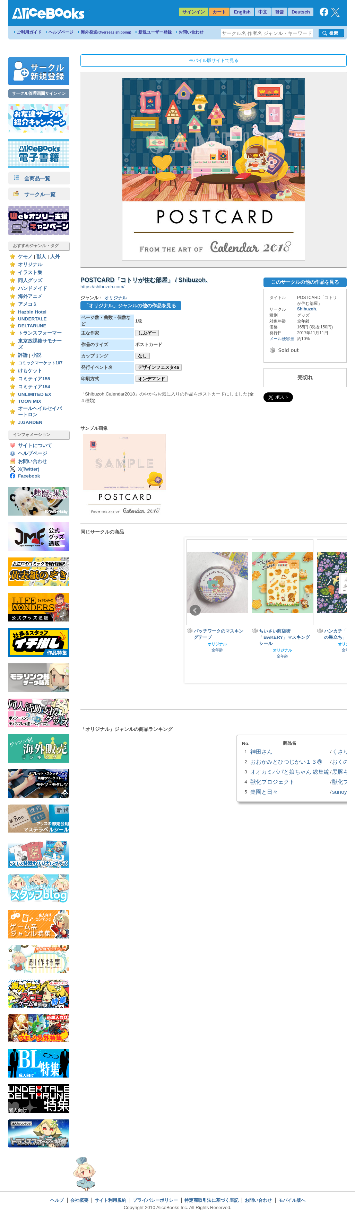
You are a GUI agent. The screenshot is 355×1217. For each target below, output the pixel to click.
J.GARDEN (30, 422)
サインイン (193, 12)
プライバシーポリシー (155, 1200)
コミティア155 (34, 378)
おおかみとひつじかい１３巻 (286, 762)
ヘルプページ (61, 32)
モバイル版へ (291, 1200)
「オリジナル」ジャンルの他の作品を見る (130, 305)
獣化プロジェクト (272, 782)
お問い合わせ (191, 32)
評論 (23, 355)
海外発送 (106, 32)
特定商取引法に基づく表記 (211, 1200)
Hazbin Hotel (32, 312)
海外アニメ (30, 296)
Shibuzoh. (307, 309)
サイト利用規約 (110, 1200)
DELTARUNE (32, 325)
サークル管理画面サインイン (39, 93)
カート (219, 12)
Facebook (29, 476)
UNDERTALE (32, 318)
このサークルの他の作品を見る (305, 282)
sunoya (341, 792)
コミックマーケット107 (40, 363)
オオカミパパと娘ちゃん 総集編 (289, 772)
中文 (262, 12)
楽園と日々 (264, 792)
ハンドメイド (32, 288)
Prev (195, 610)
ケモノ (25, 256)
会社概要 (79, 1200)
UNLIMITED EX (34, 394)
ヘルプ (57, 1200)
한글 (279, 12)
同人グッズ (30, 280)
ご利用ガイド (29, 32)
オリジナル (30, 264)
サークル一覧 (34, 194)
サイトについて (35, 445)
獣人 (41, 256)
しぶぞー (147, 333)
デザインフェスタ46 (158, 367)
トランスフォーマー (40, 333)
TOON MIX (29, 401)
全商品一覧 (32, 178)
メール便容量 (281, 338)
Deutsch (301, 12)
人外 (55, 256)
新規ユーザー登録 (155, 32)
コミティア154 (34, 386)
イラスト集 (30, 272)
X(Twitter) (29, 469)
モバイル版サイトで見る (214, 60)
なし (142, 355)
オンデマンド (151, 378)
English (242, 12)
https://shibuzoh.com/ (102, 286)
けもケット (30, 370)
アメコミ (27, 304)
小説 (36, 355)
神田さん (261, 751)
